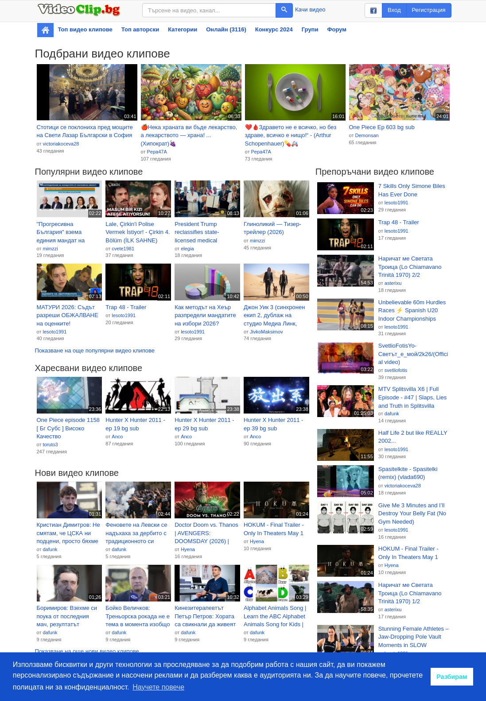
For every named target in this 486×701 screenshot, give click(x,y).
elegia (187, 248)
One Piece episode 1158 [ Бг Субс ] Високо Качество (68, 428)
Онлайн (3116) (226, 29)
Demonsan (366, 135)
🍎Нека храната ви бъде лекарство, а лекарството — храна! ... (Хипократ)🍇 (189, 135)
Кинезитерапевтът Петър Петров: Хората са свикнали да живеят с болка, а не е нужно (205, 616)
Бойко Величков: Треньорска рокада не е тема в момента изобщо (137, 616)
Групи (310, 29)
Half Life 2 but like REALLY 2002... (412, 436)
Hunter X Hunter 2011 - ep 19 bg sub (135, 424)
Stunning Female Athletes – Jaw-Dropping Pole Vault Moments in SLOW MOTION (413, 637)
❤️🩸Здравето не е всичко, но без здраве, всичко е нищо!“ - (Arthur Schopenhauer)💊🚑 (291, 135)
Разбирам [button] (451, 676)
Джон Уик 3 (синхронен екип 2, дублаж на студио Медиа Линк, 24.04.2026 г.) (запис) (274, 316)
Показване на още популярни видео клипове (95, 350)
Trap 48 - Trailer (125, 307)
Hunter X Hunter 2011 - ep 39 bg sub (273, 424)
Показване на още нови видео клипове (87, 651)
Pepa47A (157, 151)
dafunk (50, 549)
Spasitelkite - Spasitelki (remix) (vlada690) (408, 473)
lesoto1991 (54, 331)
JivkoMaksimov (266, 331)
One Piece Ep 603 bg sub (382, 127)
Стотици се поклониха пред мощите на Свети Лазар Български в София (85, 131)
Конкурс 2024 (274, 29)
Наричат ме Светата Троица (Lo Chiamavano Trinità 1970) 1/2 (410, 593)
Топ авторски (140, 29)
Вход (394, 10)
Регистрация (429, 10)
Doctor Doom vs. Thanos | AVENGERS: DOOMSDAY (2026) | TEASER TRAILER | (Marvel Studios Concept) (207, 533)
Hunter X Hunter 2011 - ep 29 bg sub (204, 424)
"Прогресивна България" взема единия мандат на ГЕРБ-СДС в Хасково (65, 233)
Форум (336, 29)
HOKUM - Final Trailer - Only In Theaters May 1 (274, 528)
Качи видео (310, 9)
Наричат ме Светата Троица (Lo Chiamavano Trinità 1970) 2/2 (410, 266)
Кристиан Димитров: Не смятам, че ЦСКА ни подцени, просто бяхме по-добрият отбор (68, 533)
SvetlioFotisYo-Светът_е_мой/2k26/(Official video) (413, 353)
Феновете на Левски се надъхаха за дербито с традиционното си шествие (136, 533)
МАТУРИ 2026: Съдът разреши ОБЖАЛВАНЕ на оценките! (67, 315)
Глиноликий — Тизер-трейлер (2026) (272, 228)
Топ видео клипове (85, 29)
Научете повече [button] (158, 687)
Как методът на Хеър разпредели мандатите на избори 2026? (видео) (205, 316)
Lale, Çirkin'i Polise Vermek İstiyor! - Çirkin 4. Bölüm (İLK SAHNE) (137, 232)
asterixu (393, 283)
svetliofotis (396, 370)
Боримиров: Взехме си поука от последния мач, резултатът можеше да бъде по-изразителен (67, 616)
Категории (182, 29)
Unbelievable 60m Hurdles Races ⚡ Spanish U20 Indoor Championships (412, 310)
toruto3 (50, 444)
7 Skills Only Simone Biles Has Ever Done (411, 190)
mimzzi (50, 248)
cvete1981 (123, 248)
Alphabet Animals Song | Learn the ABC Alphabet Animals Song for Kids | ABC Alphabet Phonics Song (275, 616)
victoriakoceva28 (61, 143)
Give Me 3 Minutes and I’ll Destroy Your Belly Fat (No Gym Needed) (412, 513)
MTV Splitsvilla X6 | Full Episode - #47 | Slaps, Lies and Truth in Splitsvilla (412, 397)
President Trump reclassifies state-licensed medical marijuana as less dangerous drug (197, 233)
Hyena (188, 549)
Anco (117, 436)
